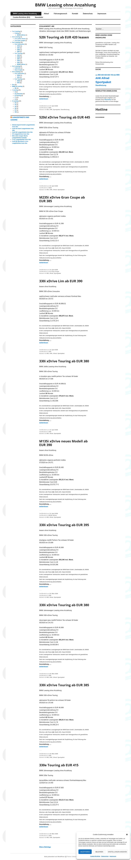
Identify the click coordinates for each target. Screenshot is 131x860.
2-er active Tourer (20, 38)
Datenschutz (104, 856)
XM (16, 112)
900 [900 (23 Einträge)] (117, 75)
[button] (127, 835)
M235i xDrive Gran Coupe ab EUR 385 (62, 199)
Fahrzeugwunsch (60, 13)
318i (18, 55)
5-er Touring (18, 79)
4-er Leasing (16, 66)
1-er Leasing (16, 31)
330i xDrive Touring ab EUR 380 (64, 361)
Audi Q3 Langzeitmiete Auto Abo (22, 132)
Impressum (113, 856)
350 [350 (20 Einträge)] (99, 75)
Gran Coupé (18, 70)
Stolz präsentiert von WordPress (54, 856)
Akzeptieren (85, 852)
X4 (15, 104)
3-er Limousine (19, 44)
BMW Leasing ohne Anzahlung (65, 5)
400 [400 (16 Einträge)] (102, 75)
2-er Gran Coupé (54, 271)
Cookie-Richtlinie (95, 856)
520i (50, 107)
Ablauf (46, 13)
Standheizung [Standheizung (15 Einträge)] (100, 85)
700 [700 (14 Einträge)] (111, 75)
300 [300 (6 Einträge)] (96, 75)
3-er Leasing (16, 42)
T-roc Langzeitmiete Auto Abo (21, 139)
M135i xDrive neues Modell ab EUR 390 (63, 443)
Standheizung (65, 109)
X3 (15, 103)
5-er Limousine (19, 73)
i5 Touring (18, 95)
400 (48, 109)
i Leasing (15, 90)
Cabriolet (17, 68)
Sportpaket (56, 109)
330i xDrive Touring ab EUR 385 (64, 685)
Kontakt (75, 13)
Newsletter (39, 17)
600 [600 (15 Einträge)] (108, 75)
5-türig (17, 33)
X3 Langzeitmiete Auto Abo (20, 134)
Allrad (55, 189)
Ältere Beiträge (45, 847)
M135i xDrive (53, 515)
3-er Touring (18, 53)
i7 (15, 97)
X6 (15, 108)
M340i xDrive (21, 64)
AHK (50, 109)
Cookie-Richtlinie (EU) (21, 17)
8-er (13, 84)
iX (15, 99)
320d (18, 46)
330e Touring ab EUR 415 (58, 765)
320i (18, 48)
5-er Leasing (16, 71)
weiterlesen (43, 99)
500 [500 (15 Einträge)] (105, 75)
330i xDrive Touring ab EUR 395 (64, 525)
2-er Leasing (16, 37)
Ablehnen (99, 852)
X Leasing (15, 101)
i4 (15, 92)
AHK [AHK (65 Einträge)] (98, 78)
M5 (15, 88)
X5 (15, 106)
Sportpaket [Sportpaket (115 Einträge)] (103, 82)
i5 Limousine (19, 93)
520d (50, 188)
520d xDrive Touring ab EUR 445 (64, 117)
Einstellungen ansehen (117, 852)
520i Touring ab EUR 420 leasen (64, 37)
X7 (15, 110)
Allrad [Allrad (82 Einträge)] (105, 78)
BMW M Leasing (17, 86)
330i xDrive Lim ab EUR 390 (60, 281)
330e (50, 835)
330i (50, 351)
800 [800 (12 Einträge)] (114, 75)
